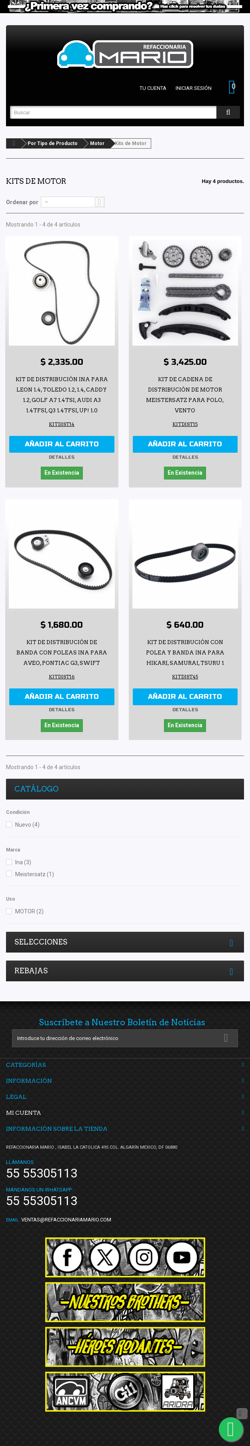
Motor (97, 143)
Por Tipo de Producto (53, 143)
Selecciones (40, 942)
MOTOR (29, 911)
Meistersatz (34, 874)
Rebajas (31, 971)
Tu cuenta (153, 88)
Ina (23, 862)
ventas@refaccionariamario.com (66, 1220)
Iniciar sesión (194, 88)
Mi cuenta (23, 1113)
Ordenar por (22, 202)
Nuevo (27, 824)
